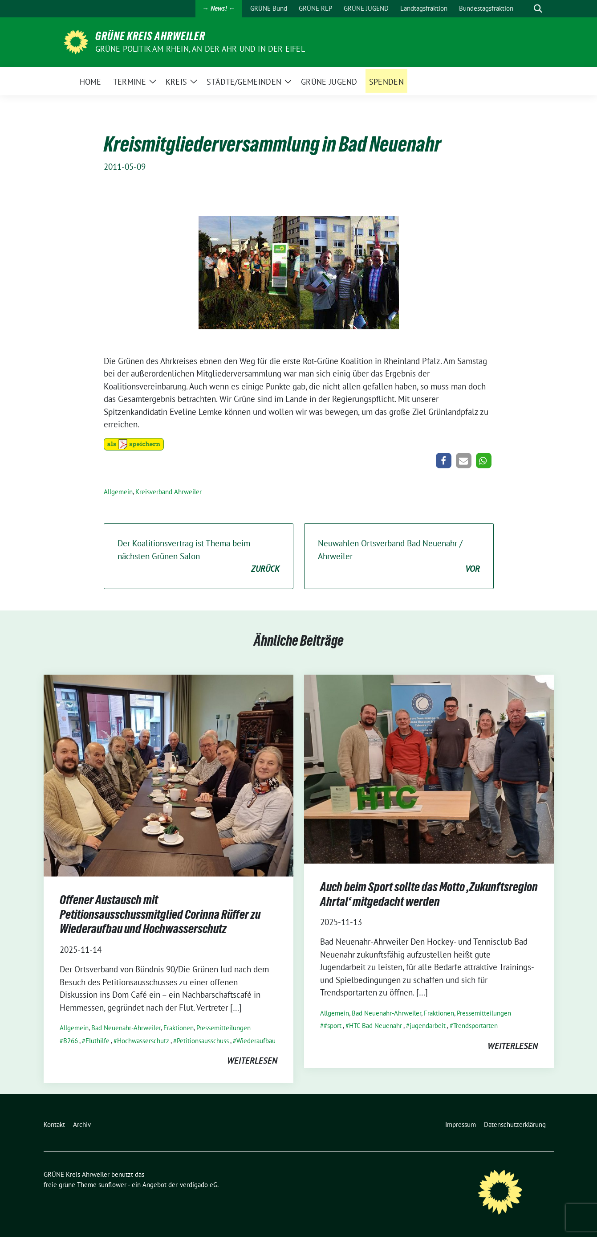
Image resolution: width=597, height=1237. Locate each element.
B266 (70, 1040)
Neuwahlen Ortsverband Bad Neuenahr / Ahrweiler (399, 556)
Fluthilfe (97, 1040)
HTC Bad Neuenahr (375, 1025)
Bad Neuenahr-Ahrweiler (126, 1028)
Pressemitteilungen (223, 1028)
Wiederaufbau (256, 1040)
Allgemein (118, 491)
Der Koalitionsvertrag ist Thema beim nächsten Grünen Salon (199, 556)
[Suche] (525, 8)
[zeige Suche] (538, 8)
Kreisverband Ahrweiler (168, 491)
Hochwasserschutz (143, 1040)
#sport (332, 1025)
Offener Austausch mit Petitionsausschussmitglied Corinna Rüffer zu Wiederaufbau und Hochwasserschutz (160, 914)
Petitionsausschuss (203, 1040)
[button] (443, 460)
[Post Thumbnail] (168, 774)
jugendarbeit (428, 1025)
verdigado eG (198, 1184)
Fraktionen (178, 1028)
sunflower (112, 1184)
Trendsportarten (475, 1025)
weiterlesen (252, 1060)
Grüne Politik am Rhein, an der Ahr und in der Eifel (200, 49)
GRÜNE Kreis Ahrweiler (150, 36)
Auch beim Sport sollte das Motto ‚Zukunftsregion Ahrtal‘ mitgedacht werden (429, 894)
